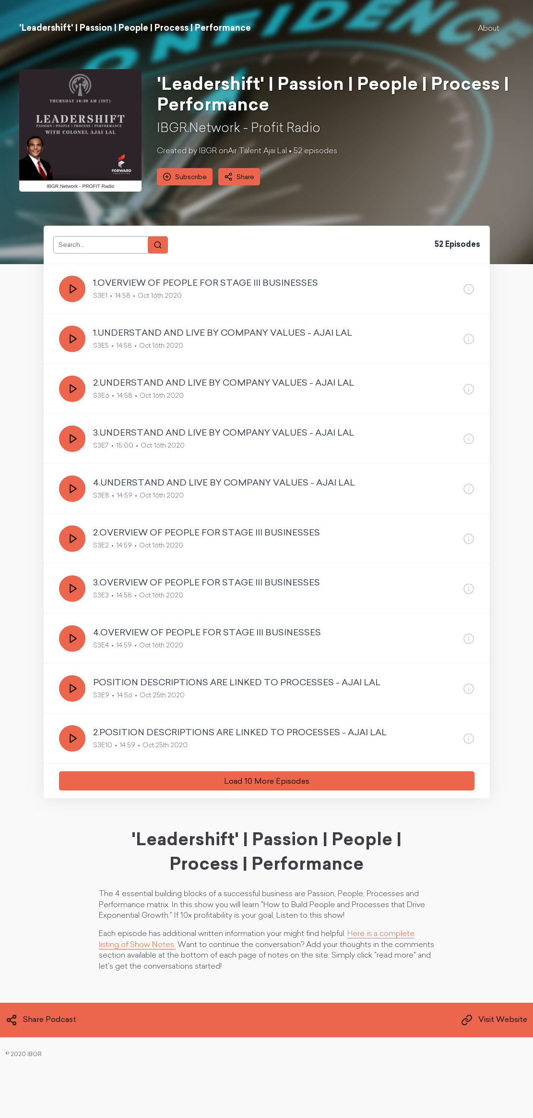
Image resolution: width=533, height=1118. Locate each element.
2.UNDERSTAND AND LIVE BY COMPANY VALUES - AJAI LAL (223, 383)
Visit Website (494, 1020)
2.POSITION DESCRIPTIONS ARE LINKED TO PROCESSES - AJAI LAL (240, 733)
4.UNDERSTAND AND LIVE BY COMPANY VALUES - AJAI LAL (224, 483)
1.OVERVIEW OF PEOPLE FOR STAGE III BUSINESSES (205, 283)
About (488, 29)
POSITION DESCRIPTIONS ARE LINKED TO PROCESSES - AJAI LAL (236, 683)
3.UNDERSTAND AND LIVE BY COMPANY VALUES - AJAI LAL (223, 433)
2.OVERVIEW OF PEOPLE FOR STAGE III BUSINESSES (206, 533)
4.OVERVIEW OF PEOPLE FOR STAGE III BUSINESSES (207, 633)
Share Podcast (41, 1020)
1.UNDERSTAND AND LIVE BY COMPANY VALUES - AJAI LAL (222, 333)
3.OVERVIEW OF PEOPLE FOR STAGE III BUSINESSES (206, 583)
